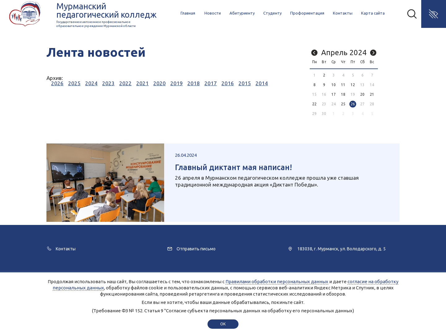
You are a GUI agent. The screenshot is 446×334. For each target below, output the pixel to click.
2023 (108, 83)
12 (353, 85)
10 (333, 85)
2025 (74, 83)
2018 (193, 83)
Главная (188, 13)
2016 (227, 83)
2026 (57, 83)
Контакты (342, 13)
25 (343, 104)
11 (343, 85)
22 (314, 104)
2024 (91, 83)
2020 (159, 83)
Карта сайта (373, 13)
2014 (262, 83)
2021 (142, 83)
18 (343, 94)
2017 (210, 83)
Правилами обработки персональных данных (276, 281)
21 (372, 94)
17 (333, 94)
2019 (176, 83)
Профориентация (307, 13)
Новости (212, 13)
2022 (125, 83)
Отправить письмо (196, 248)
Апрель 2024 (344, 52)
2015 (244, 83)
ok (222, 324)
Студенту (272, 13)
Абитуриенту (242, 13)
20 (362, 94)
